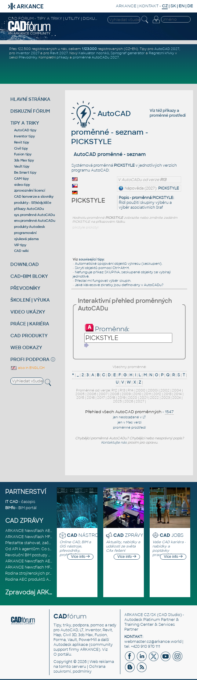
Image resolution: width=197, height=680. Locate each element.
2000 (140, 390)
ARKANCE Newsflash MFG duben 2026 (41, 536)
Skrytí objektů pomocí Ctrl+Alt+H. (102, 268)
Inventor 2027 (27, 53)
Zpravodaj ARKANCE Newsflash (52, 592)
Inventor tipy (24, 136)
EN (181, 6)
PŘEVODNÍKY (25, 288)
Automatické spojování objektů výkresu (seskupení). (118, 263)
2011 (147, 394)
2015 (80, 397)
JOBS (172, 535)
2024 (176, 397)
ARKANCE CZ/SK (140, 614)
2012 (157, 394)
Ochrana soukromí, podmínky (79, 669)
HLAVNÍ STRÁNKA (30, 99)
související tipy (91, 259)
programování (25, 233)
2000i (153, 390)
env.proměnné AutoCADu (34, 220)
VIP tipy (20, 245)
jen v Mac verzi (129, 422)
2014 (178, 394)
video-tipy (22, 184)
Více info (80, 556)
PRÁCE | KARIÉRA (29, 324)
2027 (140, 401)
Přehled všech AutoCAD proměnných (123, 411)
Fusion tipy (22, 154)
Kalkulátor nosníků (93, 53)
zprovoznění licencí (29, 190)
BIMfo (10, 507)
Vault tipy (22, 166)
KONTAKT (149, 6)
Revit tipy (21, 142)
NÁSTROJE (85, 535)
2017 (101, 397)
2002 (165, 390)
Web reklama (101, 661)
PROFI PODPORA (29, 359)
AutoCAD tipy (25, 130)
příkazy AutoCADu (29, 209)
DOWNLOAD (24, 264)
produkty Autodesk (29, 227)
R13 (122, 390)
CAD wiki (21, 251)
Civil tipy (21, 148)
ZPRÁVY (128, 535)
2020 (132, 397)
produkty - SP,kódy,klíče (32, 202)
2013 (167, 394)
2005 (80, 394)
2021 (144, 397)
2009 (126, 394)
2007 (103, 394)
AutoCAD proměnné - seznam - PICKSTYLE (109, 127)
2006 (91, 394)
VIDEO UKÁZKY (27, 312)
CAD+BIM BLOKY (29, 276)
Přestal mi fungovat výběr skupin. (103, 280)
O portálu (62, 654)
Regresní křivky (161, 53)
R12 (114, 390)
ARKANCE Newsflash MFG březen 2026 (41, 567)
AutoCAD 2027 (166, 49)
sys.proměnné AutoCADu (34, 215)
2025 (117, 401)
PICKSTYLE (168, 188)
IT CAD (11, 501)
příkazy (63, 57)
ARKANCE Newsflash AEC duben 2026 (40, 530)
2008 (114, 394)
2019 (122, 397)
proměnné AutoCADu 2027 (96, 57)
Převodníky (28, 57)
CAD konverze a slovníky (33, 196)
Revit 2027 (59, 53)
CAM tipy (21, 178)
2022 (154, 397)
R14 (130, 390)
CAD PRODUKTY (29, 335)
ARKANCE (126, 6)
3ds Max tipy (24, 160)
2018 (111, 397)
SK (173, 6)
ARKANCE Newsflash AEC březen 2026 (41, 561)
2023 (165, 397)
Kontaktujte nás (114, 442)
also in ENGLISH (27, 368)
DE (190, 6)
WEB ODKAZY (26, 347)
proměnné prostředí (168, 115)
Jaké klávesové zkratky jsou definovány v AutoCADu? (119, 285)
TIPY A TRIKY (24, 123)
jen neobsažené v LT (129, 417)
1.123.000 (89, 49)
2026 (128, 401)
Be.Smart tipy (25, 172)
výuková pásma (26, 239)
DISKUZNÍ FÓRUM (30, 111)
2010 (137, 394)
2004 (176, 390)
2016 (91, 397)
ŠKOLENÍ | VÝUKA (30, 300)
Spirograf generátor (128, 53)
